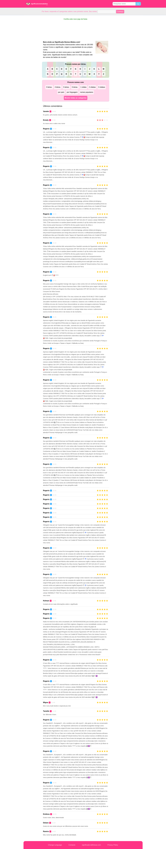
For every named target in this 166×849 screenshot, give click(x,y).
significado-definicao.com (91, 845)
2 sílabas (92, 87)
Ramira (46, 831)
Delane (46, 823)
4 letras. (58, 87)
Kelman (46, 601)
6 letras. (75, 87)
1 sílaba (83, 87)
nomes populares (86, 92)
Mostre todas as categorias (75, 98)
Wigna (45, 702)
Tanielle (46, 711)
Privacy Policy (112, 845)
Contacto (71, 845)
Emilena (46, 814)
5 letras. (66, 87)
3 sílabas (101, 87)
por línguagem (72, 92)
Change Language (55, 845)
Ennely (46, 120)
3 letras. (49, 87)
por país (61, 92)
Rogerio (46, 129)
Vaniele (46, 111)
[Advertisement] (32, 47)
